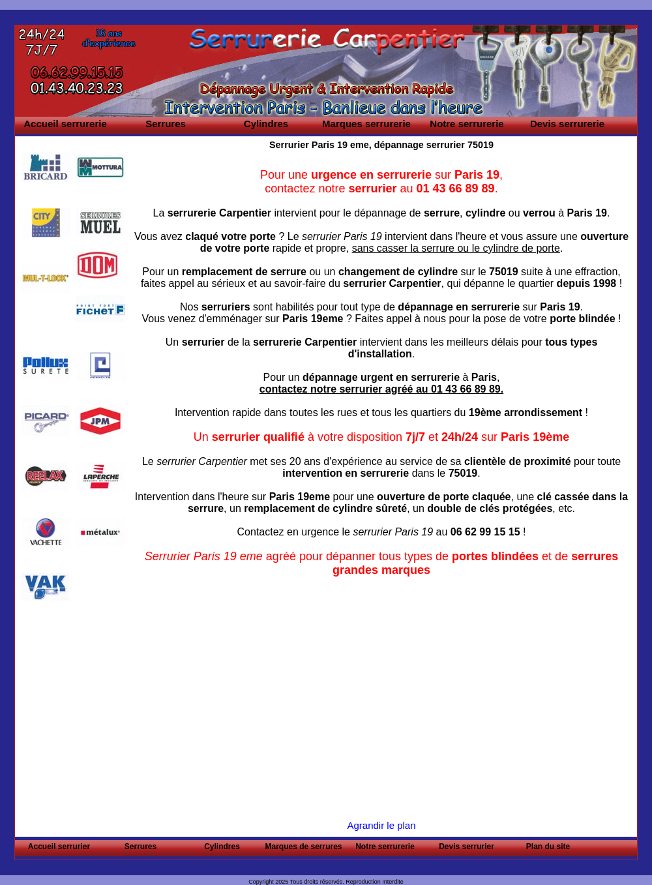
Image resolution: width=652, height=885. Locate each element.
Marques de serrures (303, 846)
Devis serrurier (466, 846)
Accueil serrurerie (65, 123)
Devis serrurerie (567, 123)
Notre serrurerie (466, 123)
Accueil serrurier (59, 846)
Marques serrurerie (366, 123)
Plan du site (548, 846)
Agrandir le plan (381, 825)
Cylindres (266, 123)
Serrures (165, 123)
